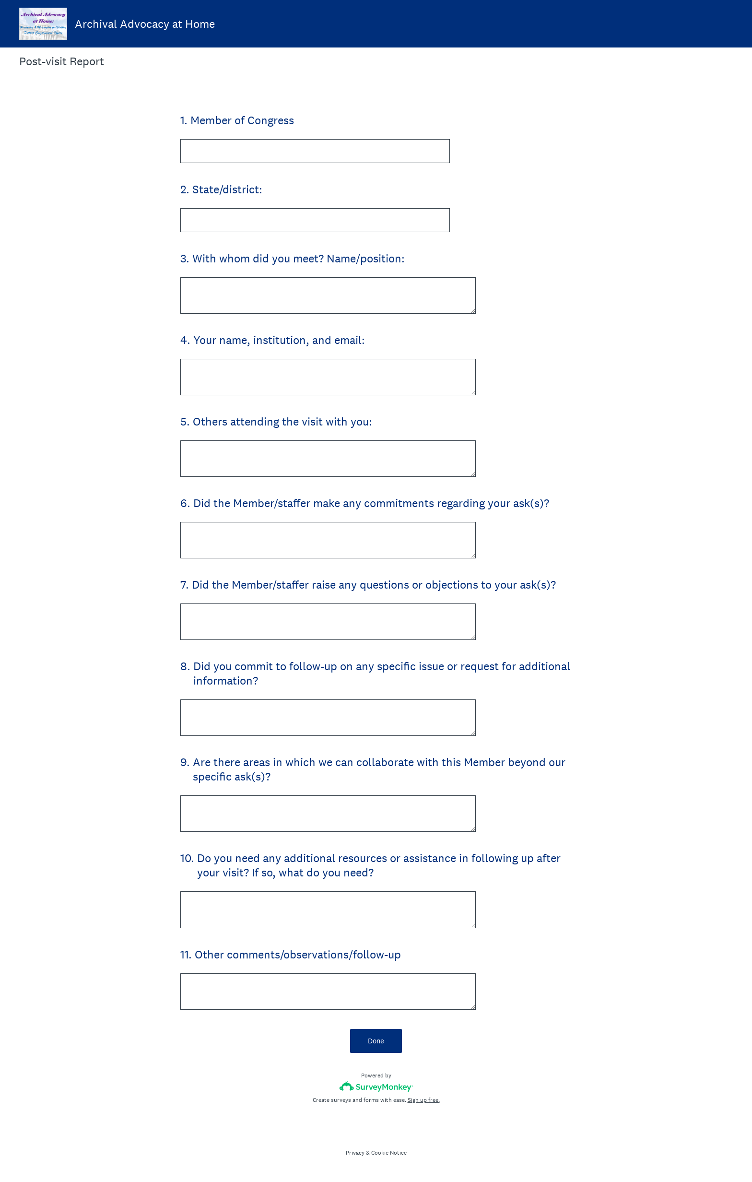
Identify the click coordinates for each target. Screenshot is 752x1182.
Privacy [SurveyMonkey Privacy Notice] (355, 1153)
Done (376, 1040)
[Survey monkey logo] (376, 1086)
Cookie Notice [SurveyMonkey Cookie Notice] (389, 1153)
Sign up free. (424, 1100)
